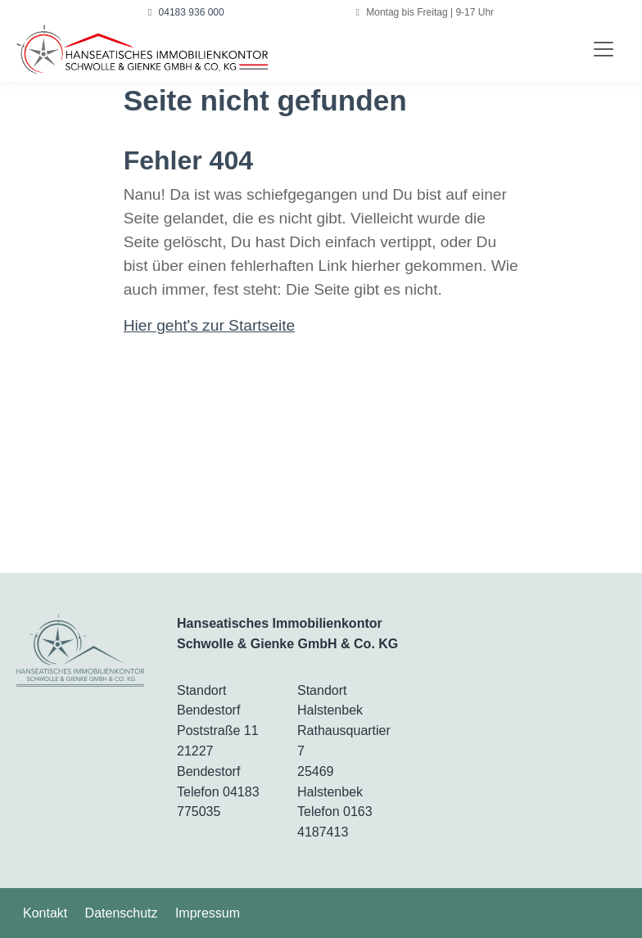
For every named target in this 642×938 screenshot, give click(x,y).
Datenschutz (121, 913)
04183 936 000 (186, 12)
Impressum (207, 913)
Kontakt (45, 913)
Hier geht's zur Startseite (209, 325)
